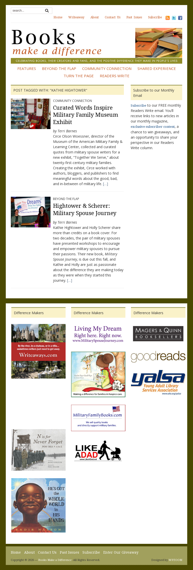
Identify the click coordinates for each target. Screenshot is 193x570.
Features (26, 68)
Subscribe (155, 17)
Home (58, 17)
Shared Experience (156, 68)
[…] (105, 183)
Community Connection (106, 68)
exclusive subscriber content (153, 127)
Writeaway (76, 17)
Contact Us (112, 17)
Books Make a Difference (55, 560)
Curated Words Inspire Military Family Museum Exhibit (85, 115)
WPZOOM (175, 560)
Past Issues (134, 17)
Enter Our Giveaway (120, 552)
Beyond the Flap (59, 68)
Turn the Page (79, 75)
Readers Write (114, 75)
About (94, 17)
